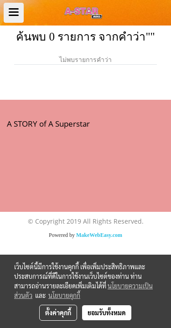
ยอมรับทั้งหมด (107, 312)
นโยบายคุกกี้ (64, 295)
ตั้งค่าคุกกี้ (58, 312)
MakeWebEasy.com (99, 235)
